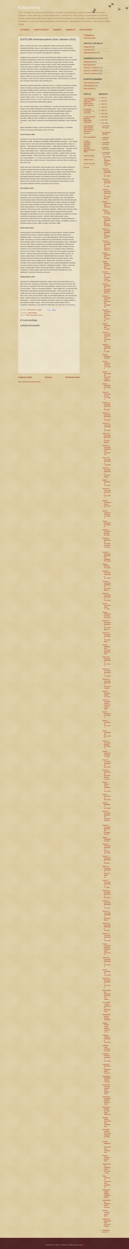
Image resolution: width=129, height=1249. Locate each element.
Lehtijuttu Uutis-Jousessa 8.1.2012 (106, 1048)
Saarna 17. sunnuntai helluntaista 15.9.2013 (106, 937)
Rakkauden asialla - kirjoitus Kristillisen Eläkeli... (106, 1193)
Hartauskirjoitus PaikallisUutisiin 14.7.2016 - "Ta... (106, 161)
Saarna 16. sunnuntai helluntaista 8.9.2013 (106, 926)
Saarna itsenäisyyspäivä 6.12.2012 (106, 694)
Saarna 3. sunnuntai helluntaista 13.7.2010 (106, 574)
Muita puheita (32, 313)
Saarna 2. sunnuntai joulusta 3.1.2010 (106, 532)
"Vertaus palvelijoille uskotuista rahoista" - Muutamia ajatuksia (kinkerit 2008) (89, 146)
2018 (103, 117)
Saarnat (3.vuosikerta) (91, 73)
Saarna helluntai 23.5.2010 (106, 566)
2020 (103, 110)
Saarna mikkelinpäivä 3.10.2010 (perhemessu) (106, 649)
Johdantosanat (88, 62)
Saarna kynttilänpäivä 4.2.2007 (106, 326)
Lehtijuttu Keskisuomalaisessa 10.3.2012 (106, 1057)
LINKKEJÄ (70, 30)
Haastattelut (88, 50)
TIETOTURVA (85, 30)
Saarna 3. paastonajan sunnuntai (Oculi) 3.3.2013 (106, 774)
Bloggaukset (88, 47)
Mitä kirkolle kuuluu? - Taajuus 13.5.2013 (106, 1017)
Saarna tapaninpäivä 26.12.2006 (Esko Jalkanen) (106, 376)
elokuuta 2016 (105, 148)
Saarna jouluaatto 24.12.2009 (106, 523)
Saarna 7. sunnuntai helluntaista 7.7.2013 (106, 883)
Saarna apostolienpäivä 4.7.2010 (106, 606)
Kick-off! (86, 167)
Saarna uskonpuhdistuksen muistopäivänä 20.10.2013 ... (106, 949)
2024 (103, 98)
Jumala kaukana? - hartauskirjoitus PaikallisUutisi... (106, 1147)
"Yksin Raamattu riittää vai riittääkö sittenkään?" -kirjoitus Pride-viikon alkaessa (89, 101)
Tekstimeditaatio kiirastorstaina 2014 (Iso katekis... (106, 995)
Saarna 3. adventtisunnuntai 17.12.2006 (106, 395)
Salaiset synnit (88, 159)
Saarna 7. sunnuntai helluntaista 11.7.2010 (106, 597)
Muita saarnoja (88, 65)
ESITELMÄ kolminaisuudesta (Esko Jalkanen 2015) (106, 1089)
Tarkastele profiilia (90, 38)
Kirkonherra (29, 7)
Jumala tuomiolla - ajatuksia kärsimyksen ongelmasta (90, 119)
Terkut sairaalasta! (90, 137)
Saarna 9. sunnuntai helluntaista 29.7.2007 (106, 172)
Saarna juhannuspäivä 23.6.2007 (106, 204)
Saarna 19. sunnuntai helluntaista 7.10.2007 (106, 461)
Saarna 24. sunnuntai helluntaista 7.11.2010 (106, 672)
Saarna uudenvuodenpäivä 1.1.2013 (106, 754)
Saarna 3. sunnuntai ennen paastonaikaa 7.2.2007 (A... (106, 315)
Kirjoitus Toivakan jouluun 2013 (106, 1158)
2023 (103, 101)
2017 (103, 120)
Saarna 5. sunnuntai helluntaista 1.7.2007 (106, 182)
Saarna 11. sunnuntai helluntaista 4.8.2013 (106, 904)
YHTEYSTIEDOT (41, 30)
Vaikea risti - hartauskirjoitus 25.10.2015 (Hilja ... (106, 1222)
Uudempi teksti (25, 377)
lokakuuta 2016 (105, 138)
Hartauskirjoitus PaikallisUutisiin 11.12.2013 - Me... (106, 1168)
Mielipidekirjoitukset (90, 52)
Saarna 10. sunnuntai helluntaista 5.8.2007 (106, 406)
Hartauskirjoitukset (90, 83)
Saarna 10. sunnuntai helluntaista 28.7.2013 (106, 894)
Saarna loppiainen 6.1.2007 (106, 356)
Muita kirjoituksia (89, 85)
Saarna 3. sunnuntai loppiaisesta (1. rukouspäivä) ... (106, 337)
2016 (103, 123)
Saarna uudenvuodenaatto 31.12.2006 (106, 365)
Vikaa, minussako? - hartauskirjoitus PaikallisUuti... (106, 1181)
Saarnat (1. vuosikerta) (91, 67)
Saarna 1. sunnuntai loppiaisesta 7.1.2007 (106, 348)
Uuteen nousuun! (89, 163)
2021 (103, 107)
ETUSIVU (25, 30)
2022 (103, 104)
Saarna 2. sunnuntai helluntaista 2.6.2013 (106, 859)
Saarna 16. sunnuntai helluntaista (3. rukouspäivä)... (106, 450)
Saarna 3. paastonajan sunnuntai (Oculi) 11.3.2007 (106, 276)
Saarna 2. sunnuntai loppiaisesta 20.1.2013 (106, 763)
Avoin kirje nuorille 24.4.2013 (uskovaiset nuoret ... (106, 1134)
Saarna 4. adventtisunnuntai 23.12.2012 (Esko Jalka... (106, 704)
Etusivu (48, 377)
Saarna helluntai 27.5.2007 (106, 211)
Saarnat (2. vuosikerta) (91, 70)
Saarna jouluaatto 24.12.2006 (106, 386)
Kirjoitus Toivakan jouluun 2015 (106, 1213)
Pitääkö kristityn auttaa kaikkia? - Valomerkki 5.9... (106, 1027)
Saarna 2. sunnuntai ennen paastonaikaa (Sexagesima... (106, 301)
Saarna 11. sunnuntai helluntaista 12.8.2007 (106, 416)
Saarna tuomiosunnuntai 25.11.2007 (106, 504)
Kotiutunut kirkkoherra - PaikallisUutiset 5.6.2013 (106, 1068)
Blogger (80, 1245)
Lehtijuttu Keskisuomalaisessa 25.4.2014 (106, 1038)
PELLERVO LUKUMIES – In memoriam (89, 111)
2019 (103, 113)
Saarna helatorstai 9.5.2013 (106, 839)
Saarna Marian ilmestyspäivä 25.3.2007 (106, 265)
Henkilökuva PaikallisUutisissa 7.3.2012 (106, 1079)
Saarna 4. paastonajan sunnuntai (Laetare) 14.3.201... (106, 543)
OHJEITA (57, 30)
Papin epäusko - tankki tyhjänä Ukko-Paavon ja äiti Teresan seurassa (89, 129)
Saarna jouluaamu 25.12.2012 (106, 714)
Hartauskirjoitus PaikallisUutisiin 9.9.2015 (106, 1203)
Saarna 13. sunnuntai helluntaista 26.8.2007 (106, 426)
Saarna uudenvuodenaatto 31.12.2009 (106, 514)
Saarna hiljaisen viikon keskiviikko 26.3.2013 (106, 786)
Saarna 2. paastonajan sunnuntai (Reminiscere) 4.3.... (106, 288)
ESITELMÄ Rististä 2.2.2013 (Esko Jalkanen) (106, 1110)
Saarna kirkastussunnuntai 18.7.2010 (106, 614)
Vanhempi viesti (72, 377)
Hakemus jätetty (89, 156)
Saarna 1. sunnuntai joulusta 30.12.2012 (106, 744)
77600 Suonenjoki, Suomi (33, 315)
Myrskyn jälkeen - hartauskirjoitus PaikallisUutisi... (106, 1122)
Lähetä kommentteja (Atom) (31, 382)
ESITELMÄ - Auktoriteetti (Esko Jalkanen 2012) (106, 1100)
